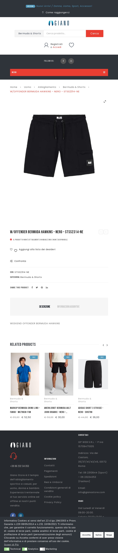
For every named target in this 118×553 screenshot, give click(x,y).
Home (13, 87)
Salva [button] (99, 535)
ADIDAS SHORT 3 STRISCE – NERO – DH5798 (90, 410)
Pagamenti (51, 471)
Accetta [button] (86, 535)
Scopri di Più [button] (11, 544)
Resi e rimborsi (53, 482)
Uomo (66, 6)
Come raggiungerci (56, 12)
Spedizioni (50, 476)
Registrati (57, 44)
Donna (58, 6)
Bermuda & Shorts (74, 87)
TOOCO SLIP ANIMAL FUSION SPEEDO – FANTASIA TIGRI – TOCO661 (101, 232)
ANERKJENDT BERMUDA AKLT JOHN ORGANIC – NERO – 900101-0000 (57, 410)
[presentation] (103, 345)
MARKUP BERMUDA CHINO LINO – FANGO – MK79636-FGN (25, 410)
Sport (75, 6)
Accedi (57, 47)
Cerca (94, 33)
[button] (6, 549)
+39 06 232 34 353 (19, 466)
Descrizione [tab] (44, 307)
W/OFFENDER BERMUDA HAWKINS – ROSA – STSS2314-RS (106, 232)
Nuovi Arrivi (43, 6)
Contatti (49, 465)
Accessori (86, 6)
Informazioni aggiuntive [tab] (68, 307)
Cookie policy (52, 496)
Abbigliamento (47, 87)
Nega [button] (109, 535)
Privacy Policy (52, 502)
